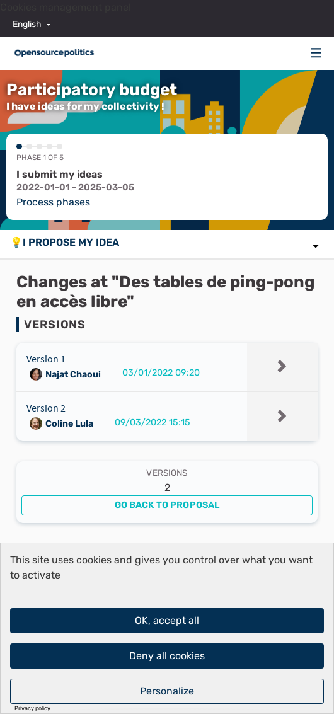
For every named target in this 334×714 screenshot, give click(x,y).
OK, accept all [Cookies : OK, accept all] (167, 620)
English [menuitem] (27, 24)
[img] (316, 52)
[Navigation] (316, 53)
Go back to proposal (167, 505)
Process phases (53, 202)
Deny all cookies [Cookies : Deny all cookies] (167, 656)
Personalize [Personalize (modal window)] (167, 691)
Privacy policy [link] (32, 708)
